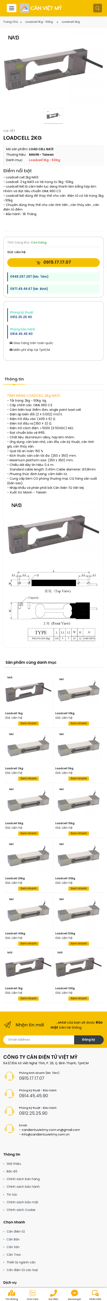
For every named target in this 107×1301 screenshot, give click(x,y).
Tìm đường (11, 1295)
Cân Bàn (13, 1239)
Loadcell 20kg (15, 878)
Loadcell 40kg (15, 933)
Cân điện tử (16, 1231)
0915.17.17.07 (53, 262)
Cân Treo (14, 1255)
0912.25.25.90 (21, 317)
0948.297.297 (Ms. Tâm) (29, 277)
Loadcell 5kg (64, 768)
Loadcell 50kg (65, 933)
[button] (97, 8)
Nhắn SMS (95, 1295)
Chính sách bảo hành (23, 1187)
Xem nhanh (28, 723)
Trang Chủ (10, 22)
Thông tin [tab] (14, 379)
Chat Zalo (32, 1295)
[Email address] (38, 1039)
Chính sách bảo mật (22, 1202)
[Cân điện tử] (41, 8)
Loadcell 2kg (71, 22)
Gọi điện (53, 1295)
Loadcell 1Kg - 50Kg (39, 22)
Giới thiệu (14, 1164)
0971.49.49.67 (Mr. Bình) (29, 289)
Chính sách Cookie (21, 1210)
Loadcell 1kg (14, 713)
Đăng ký (88, 1039)
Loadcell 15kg (65, 823)
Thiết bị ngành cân (21, 1262)
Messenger (74, 1295)
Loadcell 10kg (65, 713)
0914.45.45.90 (21, 334)
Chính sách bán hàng (23, 1179)
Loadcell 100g (65, 988)
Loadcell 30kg (65, 878)
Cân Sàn (13, 1247)
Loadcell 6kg (14, 823)
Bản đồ (12, 1171)
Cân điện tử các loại (22, 1270)
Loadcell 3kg (14, 768)
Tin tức (12, 1195)
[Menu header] (11, 8)
